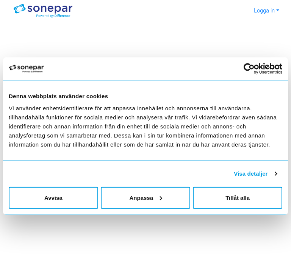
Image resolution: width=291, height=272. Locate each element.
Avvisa (53, 197)
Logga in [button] (264, 10)
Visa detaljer (251, 173)
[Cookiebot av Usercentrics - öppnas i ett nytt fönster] (253, 68)
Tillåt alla (237, 197)
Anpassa (145, 197)
